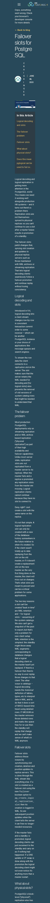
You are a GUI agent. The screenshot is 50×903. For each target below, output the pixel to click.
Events (6, 828)
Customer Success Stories (14, 824)
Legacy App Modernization (14, 756)
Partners (7, 867)
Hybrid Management (11, 729)
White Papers (8, 836)
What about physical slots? (16, 99)
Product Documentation (13, 784)
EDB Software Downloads (14, 788)
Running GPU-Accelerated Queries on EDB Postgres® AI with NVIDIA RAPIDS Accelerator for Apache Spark (24, 666)
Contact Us (7, 871)
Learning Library (10, 840)
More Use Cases (10, 772)
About (5, 852)
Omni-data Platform (11, 764)
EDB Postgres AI (10, 721)
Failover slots (10, 93)
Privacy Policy (27, 895)
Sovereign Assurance (12, 741)
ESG (17, 895)
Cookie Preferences (30, 899)
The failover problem (13, 86)
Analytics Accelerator (12, 737)
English (11, 885)
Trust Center (8, 800)
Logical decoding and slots (16, 79)
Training (6, 796)
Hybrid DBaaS (9, 760)
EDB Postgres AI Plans (12, 804)
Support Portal (9, 792)
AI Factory (7, 733)
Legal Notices (8, 895)
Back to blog (11, 20)
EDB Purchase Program (13, 808)
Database (7, 725)
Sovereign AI (8, 753)
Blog (5, 820)
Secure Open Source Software (16, 768)
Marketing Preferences (11, 899)
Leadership (8, 856)
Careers (6, 863)
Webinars (7, 832)
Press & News (9, 859)
